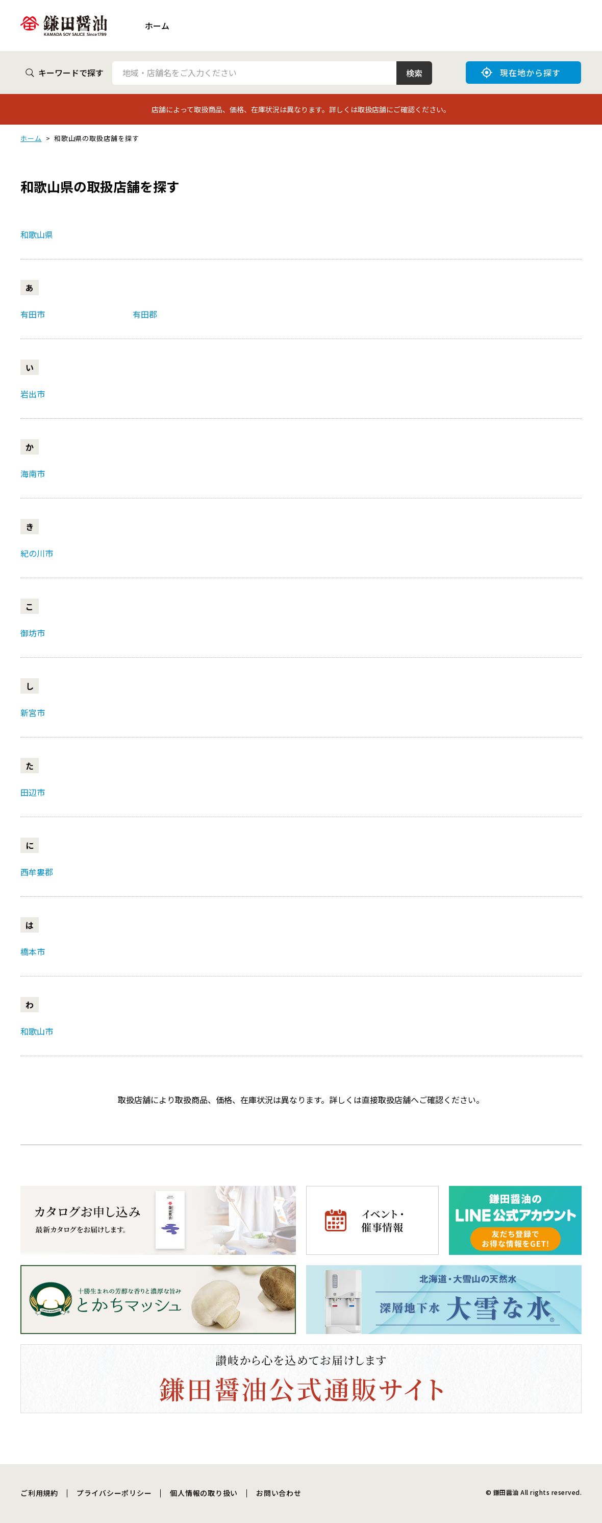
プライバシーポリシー (114, 1493)
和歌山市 (36, 1031)
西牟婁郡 (36, 872)
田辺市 (32, 792)
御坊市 (32, 633)
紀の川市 (36, 553)
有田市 (32, 314)
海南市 (32, 473)
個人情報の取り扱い (204, 1493)
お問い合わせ (279, 1493)
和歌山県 (36, 234)
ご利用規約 (39, 1493)
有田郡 (145, 314)
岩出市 (32, 394)
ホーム (157, 25)
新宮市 (32, 712)
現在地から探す (521, 72)
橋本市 (32, 951)
